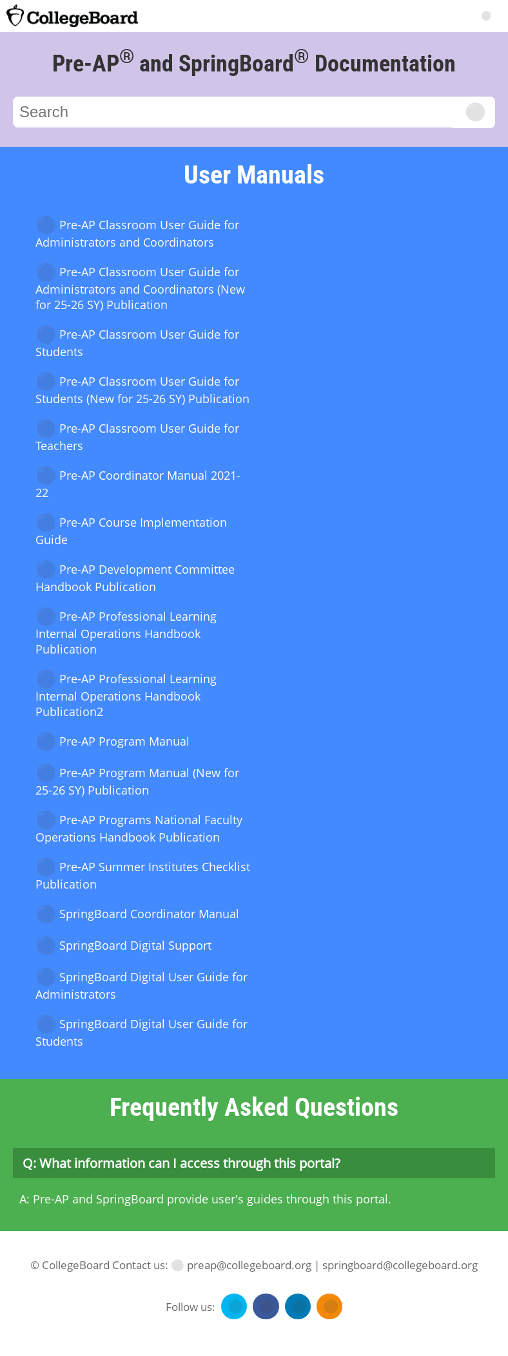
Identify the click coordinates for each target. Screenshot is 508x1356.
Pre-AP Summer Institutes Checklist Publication (142, 875)
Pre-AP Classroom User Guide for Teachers (137, 436)
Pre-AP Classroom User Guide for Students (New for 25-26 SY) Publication (142, 389)
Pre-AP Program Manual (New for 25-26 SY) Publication (137, 781)
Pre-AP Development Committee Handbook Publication (135, 577)
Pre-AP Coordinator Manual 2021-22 (137, 483)
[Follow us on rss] (327, 1306)
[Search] (485, 14)
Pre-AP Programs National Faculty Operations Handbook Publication (138, 828)
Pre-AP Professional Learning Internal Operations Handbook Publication (126, 632)
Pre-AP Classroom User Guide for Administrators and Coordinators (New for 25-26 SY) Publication (140, 288)
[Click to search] (473, 112)
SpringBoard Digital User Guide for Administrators (141, 985)
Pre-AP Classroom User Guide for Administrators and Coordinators (137, 233)
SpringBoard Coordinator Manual (137, 914)
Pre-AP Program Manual (112, 742)
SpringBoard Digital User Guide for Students (141, 1032)
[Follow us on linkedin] (296, 1306)
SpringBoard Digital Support (123, 946)
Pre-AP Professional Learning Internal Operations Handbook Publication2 (126, 695)
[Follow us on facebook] (263, 1306)
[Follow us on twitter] (232, 1306)
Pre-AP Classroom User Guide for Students (137, 342)
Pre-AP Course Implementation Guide (131, 530)
